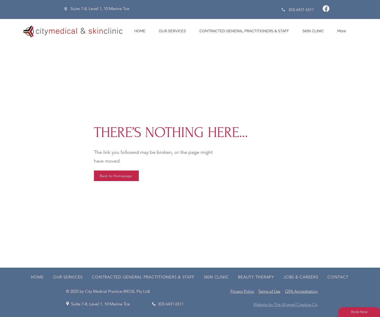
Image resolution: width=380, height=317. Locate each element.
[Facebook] (326, 8)
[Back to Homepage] (116, 176)
